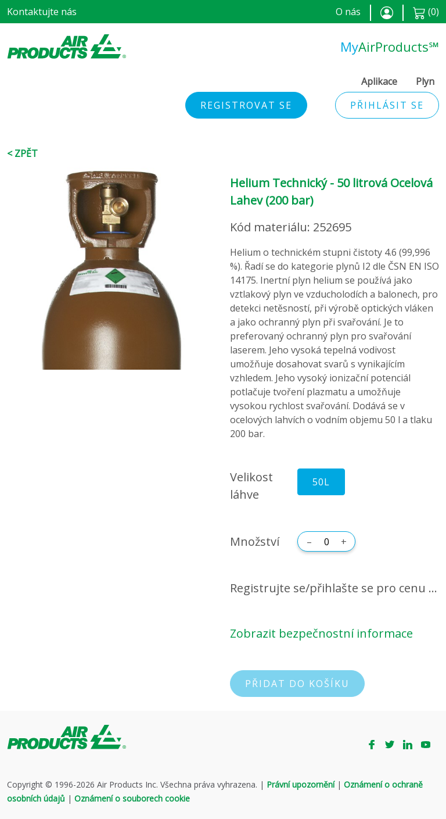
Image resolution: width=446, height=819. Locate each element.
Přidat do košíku (297, 683)
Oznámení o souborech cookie (132, 798)
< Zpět (22, 153)
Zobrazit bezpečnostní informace (321, 633)
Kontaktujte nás (42, 11)
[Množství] (326, 541)
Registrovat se (246, 105)
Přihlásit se (387, 105)
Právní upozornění (300, 784)
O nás (348, 11)
